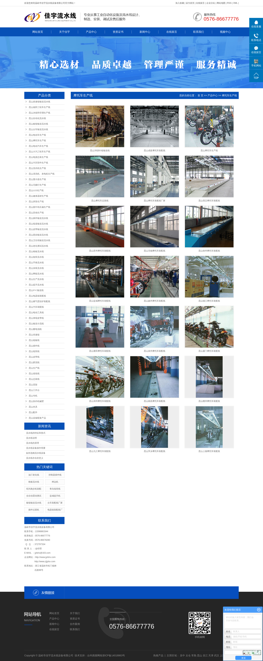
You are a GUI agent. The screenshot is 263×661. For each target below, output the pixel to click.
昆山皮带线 (34, 357)
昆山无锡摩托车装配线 (154, 251)
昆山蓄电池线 (35, 329)
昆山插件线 (34, 346)
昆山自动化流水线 (37, 118)
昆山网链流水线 (36, 273)
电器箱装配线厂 (55, 510)
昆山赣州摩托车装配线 (209, 401)
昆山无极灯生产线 (37, 185)
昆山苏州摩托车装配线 (100, 251)
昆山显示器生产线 (37, 179)
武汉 (216, 655)
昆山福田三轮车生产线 (39, 107)
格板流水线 (33, 482)
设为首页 (190, 3)
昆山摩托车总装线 (99, 200)
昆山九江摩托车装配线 (100, 451)
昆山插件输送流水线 (38, 218)
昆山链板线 (34, 340)
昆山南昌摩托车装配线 (154, 401)
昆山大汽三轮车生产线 (39, 151)
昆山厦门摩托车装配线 (209, 351)
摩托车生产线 (229, 95)
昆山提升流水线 (36, 285)
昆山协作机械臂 (36, 401)
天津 (210, 655)
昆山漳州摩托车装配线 (100, 401)
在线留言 (200, 3)
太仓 (188, 655)
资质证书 (118, 31)
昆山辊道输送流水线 (38, 223)
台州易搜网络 (94, 655)
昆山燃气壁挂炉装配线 (39, 301)
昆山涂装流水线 (36, 268)
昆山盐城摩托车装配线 (100, 301)
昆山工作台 (34, 390)
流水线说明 (31, 438)
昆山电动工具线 (36, 312)
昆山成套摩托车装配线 (154, 150)
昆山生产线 (34, 368)
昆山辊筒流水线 (36, 257)
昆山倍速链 (34, 334)
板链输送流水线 (33, 503)
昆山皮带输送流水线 (38, 229)
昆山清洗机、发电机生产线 (41, 174)
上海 (222, 655)
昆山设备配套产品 (37, 418)
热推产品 (158, 655)
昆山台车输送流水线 (38, 129)
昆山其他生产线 (36, 212)
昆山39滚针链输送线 (100, 150)
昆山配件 (33, 412)
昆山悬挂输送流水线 (38, 235)
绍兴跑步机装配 (33, 489)
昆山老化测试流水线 (38, 246)
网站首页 (37, 31)
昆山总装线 (34, 379)
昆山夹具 (33, 407)
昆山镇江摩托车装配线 (209, 301)
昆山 (199, 655)
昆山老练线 (34, 373)
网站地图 (221, 3)
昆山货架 (33, 384)
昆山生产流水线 (36, 279)
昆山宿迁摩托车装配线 (209, 200)
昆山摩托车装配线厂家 (154, 200)
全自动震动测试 (33, 496)
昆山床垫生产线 (36, 201)
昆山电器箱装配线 (37, 296)
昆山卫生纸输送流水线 (39, 240)
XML (235, 3)
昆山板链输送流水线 (38, 124)
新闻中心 (145, 31)
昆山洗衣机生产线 (37, 168)
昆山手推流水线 (36, 262)
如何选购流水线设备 (35, 453)
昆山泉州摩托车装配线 (154, 351)
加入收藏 (179, 3)
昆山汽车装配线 (36, 307)
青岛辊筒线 (55, 489)
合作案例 (75, 624)
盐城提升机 (55, 496)
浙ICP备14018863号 (113, 655)
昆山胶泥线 (34, 362)
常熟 (193, 655)
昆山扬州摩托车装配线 (154, 301)
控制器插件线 (55, 475)
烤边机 (55, 482)
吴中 (182, 655)
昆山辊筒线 (34, 351)
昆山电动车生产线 (37, 135)
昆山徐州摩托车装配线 (209, 251)
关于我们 (75, 613)
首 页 (200, 95)
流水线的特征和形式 (35, 433)
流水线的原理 (32, 443)
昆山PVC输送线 (36, 290)
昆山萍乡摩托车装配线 (154, 451)
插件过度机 (33, 510)
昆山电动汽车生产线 (38, 146)
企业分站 (210, 3)
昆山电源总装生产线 (38, 157)
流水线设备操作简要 (35, 448)
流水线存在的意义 (34, 458)
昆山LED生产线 (36, 190)
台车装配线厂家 (55, 503)
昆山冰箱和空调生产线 (39, 113)
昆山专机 (33, 395)
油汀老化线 (33, 475)
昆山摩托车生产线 (37, 140)
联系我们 (198, 31)
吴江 (205, 655)
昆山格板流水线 (36, 251)
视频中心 (225, 31)
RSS (229, 3)
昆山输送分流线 (36, 323)
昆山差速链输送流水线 (39, 101)
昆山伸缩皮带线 (36, 318)
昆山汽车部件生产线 (38, 162)
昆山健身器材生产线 (38, 196)
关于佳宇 (64, 31)
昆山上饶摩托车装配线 (209, 451)
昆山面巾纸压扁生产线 (39, 207)
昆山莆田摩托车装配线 (100, 351)
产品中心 (91, 31)
